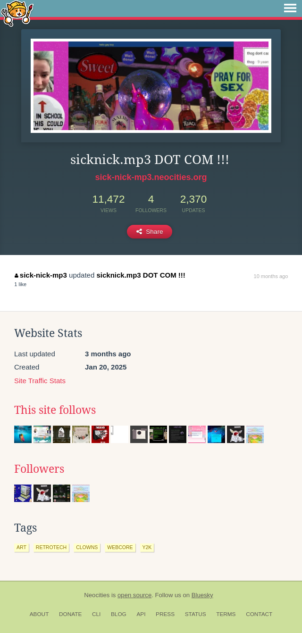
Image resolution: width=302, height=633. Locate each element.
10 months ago (271, 276)
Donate (70, 614)
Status (195, 614)
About (39, 614)
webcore (120, 547)
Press (165, 614)
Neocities (96, 595)
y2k (147, 547)
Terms (225, 614)
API (140, 614)
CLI (96, 614)
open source (134, 595)
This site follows (55, 410)
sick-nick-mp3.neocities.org (151, 177)
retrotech (51, 547)
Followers (39, 469)
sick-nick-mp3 (41, 275)
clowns (87, 547)
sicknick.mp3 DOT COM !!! (140, 275)
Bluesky (202, 595)
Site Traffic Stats (40, 381)
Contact (259, 614)
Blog (118, 614)
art (21, 547)
